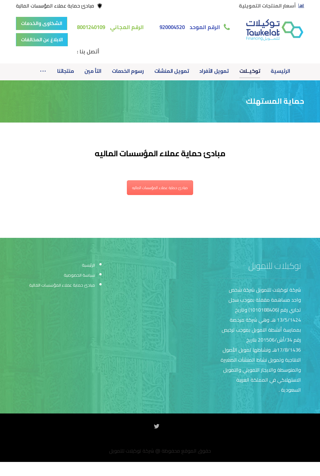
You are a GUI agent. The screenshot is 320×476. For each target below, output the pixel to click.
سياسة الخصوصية (79, 275)
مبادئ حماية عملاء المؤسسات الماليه (160, 187)
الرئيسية (88, 265)
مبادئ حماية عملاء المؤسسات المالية (62, 285)
